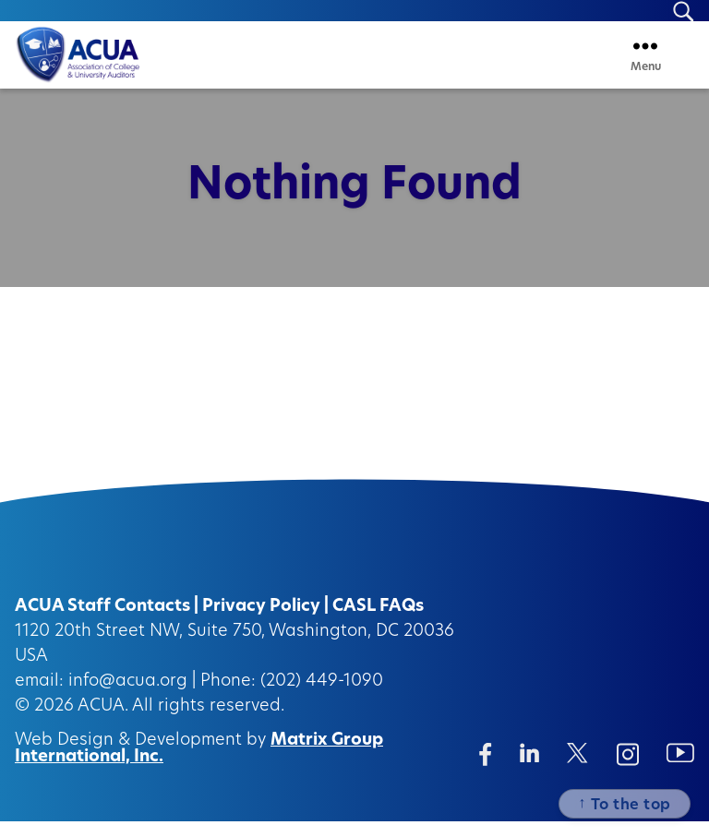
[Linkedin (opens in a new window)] (530, 769)
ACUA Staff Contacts (102, 622)
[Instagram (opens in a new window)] (628, 770)
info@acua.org (127, 697)
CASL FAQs (378, 622)
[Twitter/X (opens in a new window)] (577, 769)
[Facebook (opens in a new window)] (485, 770)
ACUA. (103, 722)
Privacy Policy (261, 622)
